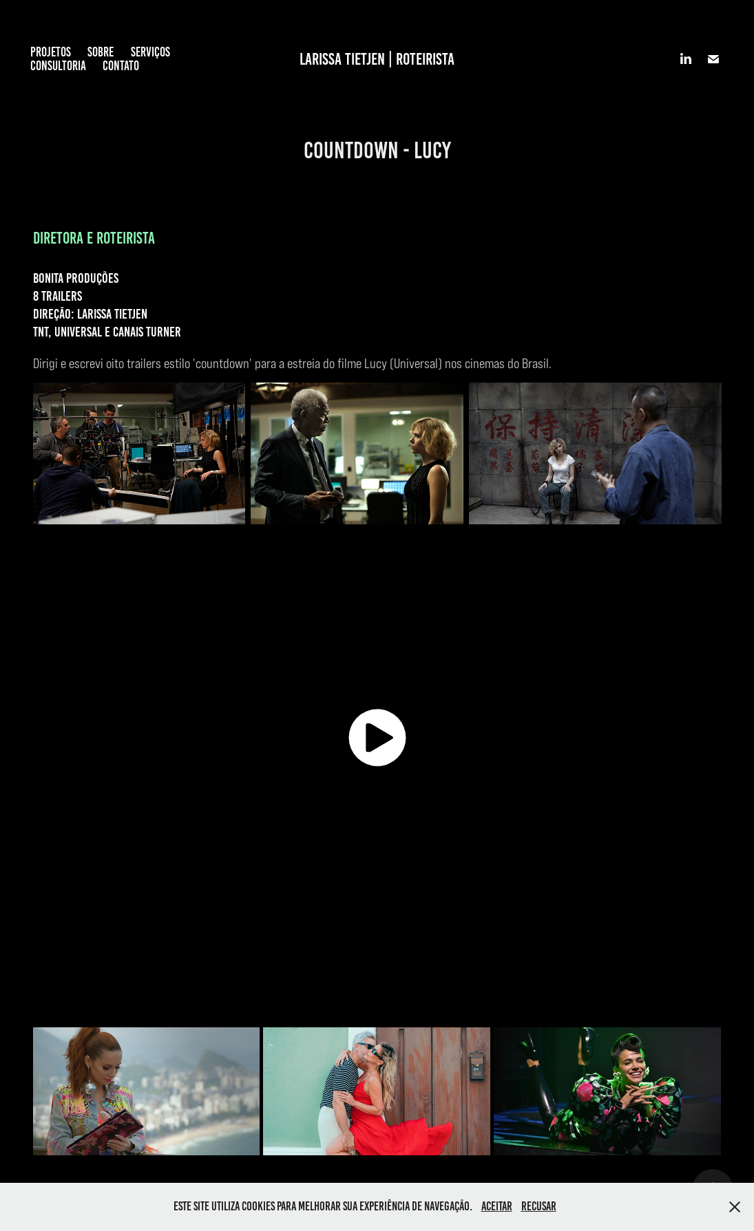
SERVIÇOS (150, 52)
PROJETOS (50, 52)
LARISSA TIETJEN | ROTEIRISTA (377, 59)
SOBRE (100, 52)
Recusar (538, 1206)
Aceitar (496, 1206)
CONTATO (121, 65)
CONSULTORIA (58, 65)
